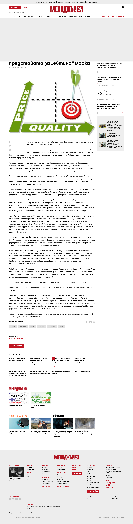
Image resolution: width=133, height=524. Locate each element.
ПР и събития (61, 469)
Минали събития (111, 469)
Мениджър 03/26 (91, 2)
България (17, 16)
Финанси (45, 467)
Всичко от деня (85, 16)
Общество (30, 469)
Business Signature (93, 482)
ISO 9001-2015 (116, 498)
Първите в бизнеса (78, 2)
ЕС (28, 479)
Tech (88, 474)
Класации (60, 477)
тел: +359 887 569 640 (33, 508)
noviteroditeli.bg (51, 2)
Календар (109, 477)
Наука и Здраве (63, 486)
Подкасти (113, 16)
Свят (24, 16)
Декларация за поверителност (30, 513)
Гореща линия (111, 482)
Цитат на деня (62, 483)
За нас (89, 496)
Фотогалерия (61, 474)
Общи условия (13, 513)
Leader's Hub (91, 476)
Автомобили (77, 465)
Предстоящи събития (113, 467)
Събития (121, 16)
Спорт (74, 467)
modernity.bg (40, 2)
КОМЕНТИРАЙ (16, 345)
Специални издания (93, 487)
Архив (89, 485)
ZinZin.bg (67, 2)
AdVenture (90, 478)
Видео (74, 469)
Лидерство (45, 479)
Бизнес (30, 16)
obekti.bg (60, 2)
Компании (45, 469)
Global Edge (91, 469)
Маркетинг (62, 16)
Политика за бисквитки (49, 513)
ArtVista (89, 480)
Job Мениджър (46, 483)
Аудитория (90, 498)
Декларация (90, 500)
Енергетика (46, 471)
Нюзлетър (77, 473)
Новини (108, 475)
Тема (88, 471)
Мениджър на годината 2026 (113, 472)
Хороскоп (60, 479)
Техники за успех (47, 481)
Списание (105, 16)
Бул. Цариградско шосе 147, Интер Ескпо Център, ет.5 (43, 506)
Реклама (59, 467)
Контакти (109, 487)
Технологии (51, 16)
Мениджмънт (40, 16)
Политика (30, 467)
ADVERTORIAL (102, 118)
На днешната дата (63, 481)
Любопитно (72, 16)
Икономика (45, 474)
